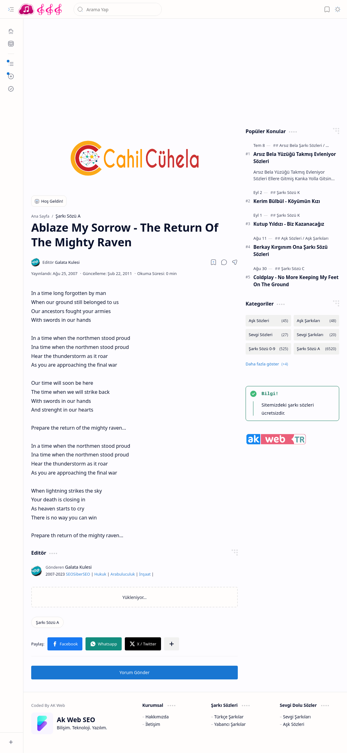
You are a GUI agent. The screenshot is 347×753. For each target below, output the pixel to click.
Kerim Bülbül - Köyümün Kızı (286, 201)
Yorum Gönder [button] (134, 672)
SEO (69, 574)
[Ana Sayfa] (11, 31)
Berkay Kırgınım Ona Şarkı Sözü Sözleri (290, 250)
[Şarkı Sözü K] (288, 192)
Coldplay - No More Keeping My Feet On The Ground (296, 280)
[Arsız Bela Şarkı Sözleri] (302, 145)
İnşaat (145, 574)
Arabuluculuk (122, 574)
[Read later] (213, 262)
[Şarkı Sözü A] (47, 622)
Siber (78, 574)
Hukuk (100, 574)
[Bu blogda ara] (117, 9)
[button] (11, 9)
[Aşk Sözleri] (292, 238)
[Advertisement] (185, 71)
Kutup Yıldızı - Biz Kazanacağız (288, 224)
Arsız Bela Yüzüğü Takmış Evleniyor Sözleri (294, 157)
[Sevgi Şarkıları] (316, 334)
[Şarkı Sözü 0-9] (268, 349)
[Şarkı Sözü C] (292, 268)
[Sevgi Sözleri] (268, 334)
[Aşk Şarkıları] (316, 238)
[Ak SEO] (11, 43)
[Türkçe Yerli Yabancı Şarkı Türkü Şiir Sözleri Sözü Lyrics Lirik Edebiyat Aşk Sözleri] (40, 9)
